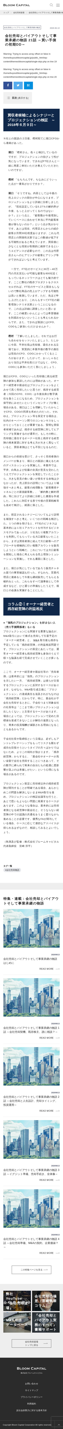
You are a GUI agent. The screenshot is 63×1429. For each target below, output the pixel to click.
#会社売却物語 (12, 870)
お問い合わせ (31, 1383)
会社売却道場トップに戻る (31, 1343)
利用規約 (31, 1403)
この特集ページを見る (32, 1269)
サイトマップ (31, 1390)
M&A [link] (36, 640)
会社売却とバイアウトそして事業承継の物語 (22, 27)
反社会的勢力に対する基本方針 (31, 1410)
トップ (6, 13)
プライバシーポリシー (32, 1397)
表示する (23, 98)
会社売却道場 (18, 13)
